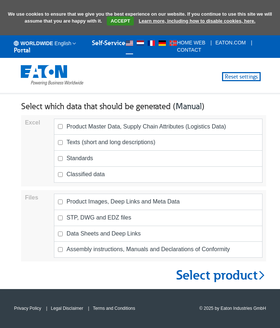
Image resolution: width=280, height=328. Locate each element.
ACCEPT (120, 21)
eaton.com (230, 43)
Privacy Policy (27, 308)
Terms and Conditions (114, 308)
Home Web (191, 43)
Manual (189, 106)
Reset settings (241, 76)
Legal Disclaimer (67, 308)
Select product (221, 275)
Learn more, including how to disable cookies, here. (197, 21)
